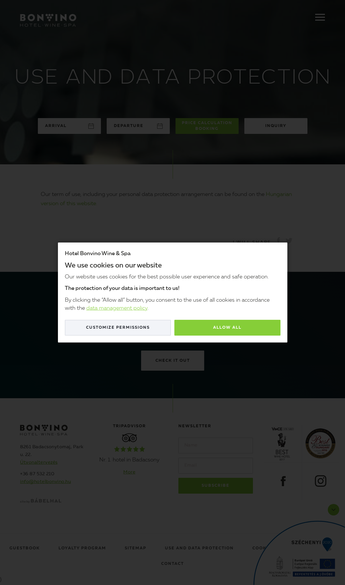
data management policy (116, 308)
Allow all (227, 328)
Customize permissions (118, 328)
